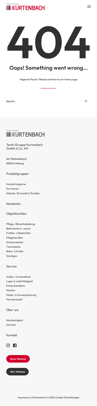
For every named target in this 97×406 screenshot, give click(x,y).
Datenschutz (39, 397)
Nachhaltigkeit (14, 320)
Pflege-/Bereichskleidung (20, 224)
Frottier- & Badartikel (18, 233)
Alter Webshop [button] (17, 371)
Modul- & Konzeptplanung (21, 295)
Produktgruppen (17, 174)
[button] (89, 6)
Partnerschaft (14, 299)
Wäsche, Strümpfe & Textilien (23, 193)
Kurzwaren (12, 188)
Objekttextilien (16, 214)
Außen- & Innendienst (18, 276)
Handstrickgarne (16, 184)
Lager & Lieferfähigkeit (19, 281)
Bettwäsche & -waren (18, 228)
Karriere (11, 324)
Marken (10, 290)
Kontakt (11, 335)
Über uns (12, 310)
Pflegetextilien (14, 237)
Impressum (24, 397)
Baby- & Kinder (15, 251)
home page (70, 79)
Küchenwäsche (14, 242)
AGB (51, 397)
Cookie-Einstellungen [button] (67, 397)
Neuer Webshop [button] (18, 358)
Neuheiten (13, 204)
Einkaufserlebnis (15, 285)
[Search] (48, 101)
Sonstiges (11, 256)
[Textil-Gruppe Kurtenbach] (25, 6)
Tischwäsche (13, 246)
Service (11, 266)
